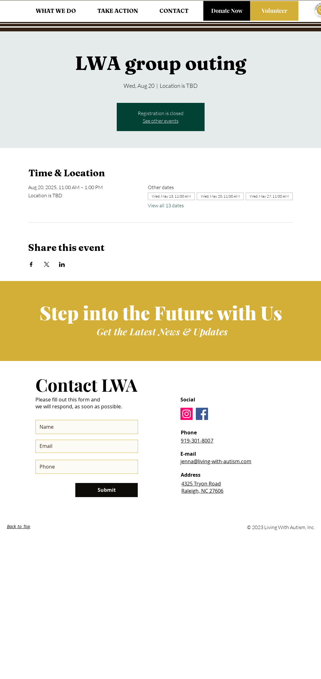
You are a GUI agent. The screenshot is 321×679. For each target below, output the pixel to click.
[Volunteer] (274, 11)
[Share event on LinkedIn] (62, 264)
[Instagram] (186, 414)
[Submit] (106, 490)
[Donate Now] (226, 11)
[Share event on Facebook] (31, 264)
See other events (161, 121)
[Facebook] (202, 414)
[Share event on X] (47, 264)
